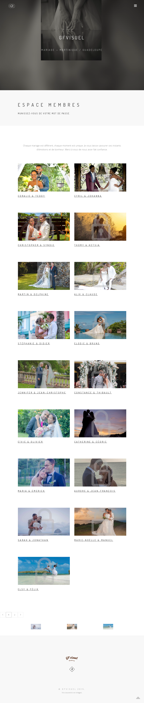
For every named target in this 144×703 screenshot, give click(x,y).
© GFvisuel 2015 (71, 689)
